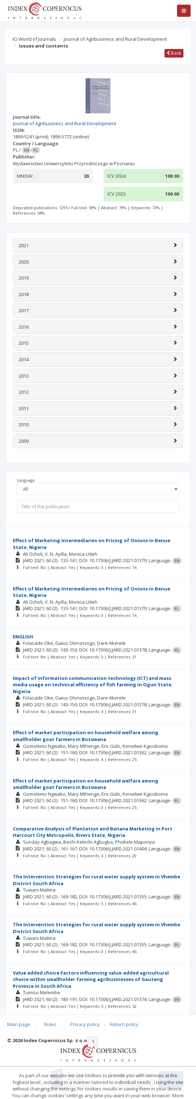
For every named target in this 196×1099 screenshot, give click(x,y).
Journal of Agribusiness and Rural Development (115, 39)
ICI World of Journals (34, 39)
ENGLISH (23, 636)
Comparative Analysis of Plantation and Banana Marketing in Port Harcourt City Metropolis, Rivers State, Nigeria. (92, 832)
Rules (50, 1024)
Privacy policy (85, 1024)
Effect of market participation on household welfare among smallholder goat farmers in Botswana (85, 735)
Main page (18, 1024)
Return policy (124, 1024)
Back (174, 53)
